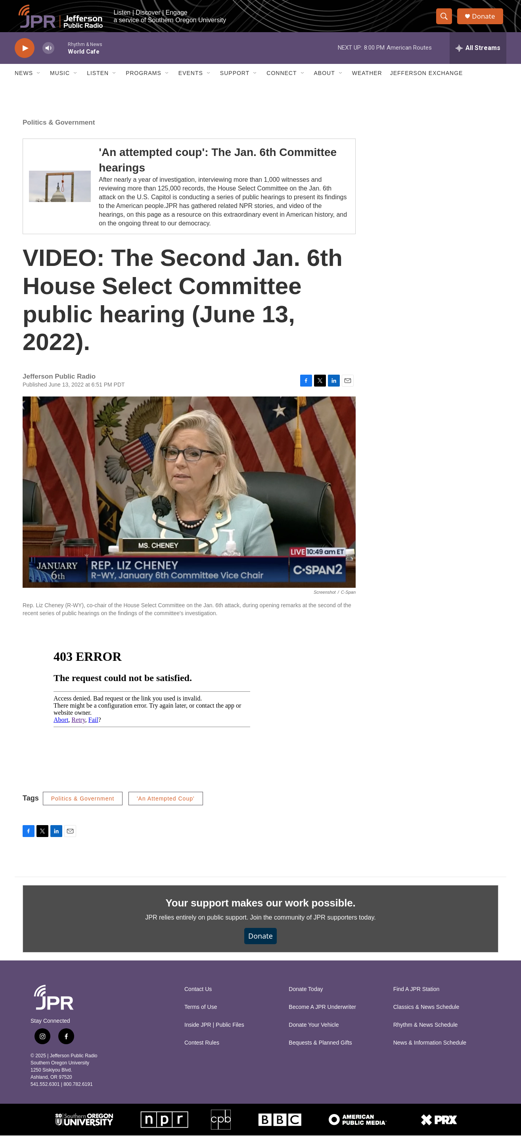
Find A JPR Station (416, 999)
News (24, 82)
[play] (24, 57)
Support (234, 82)
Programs (143, 82)
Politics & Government (59, 132)
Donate (486, 21)
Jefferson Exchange (426, 82)
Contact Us (198, 999)
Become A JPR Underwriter (322, 1017)
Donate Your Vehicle (314, 1034)
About (324, 82)
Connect (281, 82)
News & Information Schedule (429, 1052)
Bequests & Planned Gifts (320, 1052)
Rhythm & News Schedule (425, 1034)
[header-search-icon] (446, 21)
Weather (367, 82)
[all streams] (478, 57)
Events (190, 82)
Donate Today (306, 999)
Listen (98, 82)
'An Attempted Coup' (166, 808)
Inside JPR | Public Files (214, 1034)
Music (60, 82)
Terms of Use (200, 1017)
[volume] (48, 58)
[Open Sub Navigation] (39, 82)
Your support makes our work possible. (261, 912)
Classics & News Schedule (426, 1017)
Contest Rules (201, 1052)
